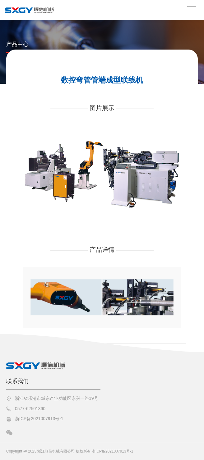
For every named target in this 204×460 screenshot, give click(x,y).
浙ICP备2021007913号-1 (39, 418)
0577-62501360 (30, 408)
